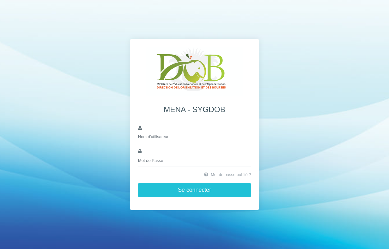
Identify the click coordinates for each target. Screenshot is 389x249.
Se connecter (194, 190)
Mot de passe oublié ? (227, 174)
